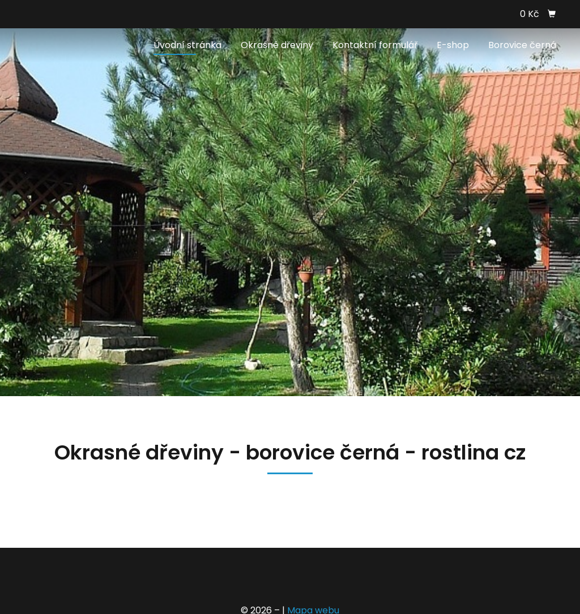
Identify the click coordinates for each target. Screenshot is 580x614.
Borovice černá (522, 44)
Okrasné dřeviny (277, 44)
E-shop (453, 44)
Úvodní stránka (187, 44)
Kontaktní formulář (374, 44)
